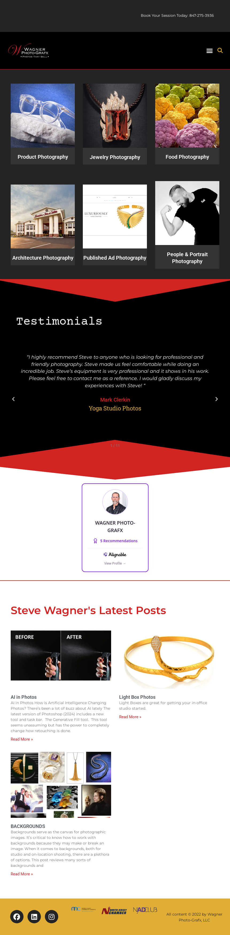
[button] (210, 51)
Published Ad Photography (114, 258)
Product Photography (43, 157)
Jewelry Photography (115, 157)
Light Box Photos (137, 697)
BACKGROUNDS (28, 826)
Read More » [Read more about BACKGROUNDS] (22, 874)
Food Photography (187, 157)
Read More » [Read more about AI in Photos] (22, 739)
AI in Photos (24, 697)
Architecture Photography (42, 258)
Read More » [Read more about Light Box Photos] (130, 716)
